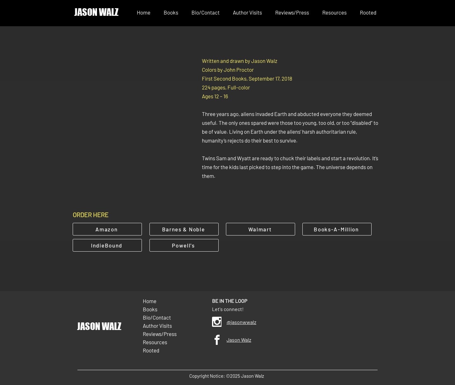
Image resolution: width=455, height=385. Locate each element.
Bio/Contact (157, 317)
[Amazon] (107, 229)
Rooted (151, 350)
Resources (155, 342)
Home (149, 301)
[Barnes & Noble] (184, 229)
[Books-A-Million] (337, 229)
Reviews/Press (160, 334)
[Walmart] (260, 229)
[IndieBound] (107, 245)
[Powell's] (184, 245)
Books (150, 309)
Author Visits (157, 325)
